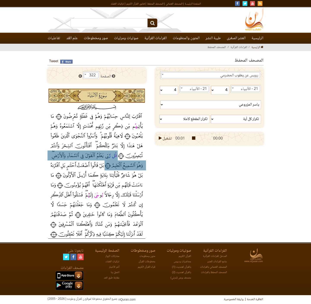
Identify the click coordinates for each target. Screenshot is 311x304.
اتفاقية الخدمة (255, 299)
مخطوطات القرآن (146, 261)
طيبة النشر (213, 38)
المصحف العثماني (174, 4)
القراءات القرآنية (155, 38)
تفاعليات (54, 38)
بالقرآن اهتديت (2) (181, 272)
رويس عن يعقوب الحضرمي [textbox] (239, 75)
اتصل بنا (115, 272)
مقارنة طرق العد (111, 278)
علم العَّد (72, 38)
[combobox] (210, 75)
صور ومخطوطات (96, 38)
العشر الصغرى (236, 38)
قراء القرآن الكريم (146, 267)
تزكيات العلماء (117, 4)
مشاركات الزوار (112, 256)
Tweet (53, 61)
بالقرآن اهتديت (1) (181, 267)
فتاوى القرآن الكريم (135, 4)
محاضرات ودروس (182, 261)
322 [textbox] (92, 75)
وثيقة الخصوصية (233, 299)
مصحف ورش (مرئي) (181, 278)
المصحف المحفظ (155, 4)
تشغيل (165, 138)
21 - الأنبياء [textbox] (249, 89)
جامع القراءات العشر (217, 261)
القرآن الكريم (185, 256)
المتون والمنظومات (186, 38)
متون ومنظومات (147, 256)
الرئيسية (257, 38)
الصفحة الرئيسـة (193, 4)
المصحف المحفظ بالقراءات (214, 272)
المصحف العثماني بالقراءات (213, 267)
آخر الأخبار (114, 267)
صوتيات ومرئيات (126, 38)
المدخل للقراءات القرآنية (215, 256)
